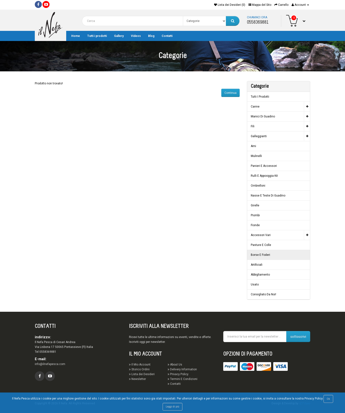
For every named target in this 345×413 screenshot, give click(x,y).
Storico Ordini (139, 369)
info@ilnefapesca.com (50, 364)
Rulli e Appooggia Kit (264, 175)
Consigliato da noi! (263, 294)
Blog (151, 36)
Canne (255, 106)
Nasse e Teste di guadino (268, 195)
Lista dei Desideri (142, 374)
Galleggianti (259, 136)
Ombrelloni (258, 185)
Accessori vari (261, 235)
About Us (175, 364)
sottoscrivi (298, 337)
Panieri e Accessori (264, 166)
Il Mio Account (140, 364)
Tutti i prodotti (97, 36)
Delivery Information (182, 369)
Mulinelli (256, 156)
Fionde (255, 225)
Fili (252, 126)
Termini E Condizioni (182, 379)
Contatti (167, 36)
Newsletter (137, 379)
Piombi (255, 215)
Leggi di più (172, 406)
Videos (136, 36)
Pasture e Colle (261, 245)
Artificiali (256, 264)
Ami (253, 146)
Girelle (255, 205)
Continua (230, 93)
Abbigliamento (260, 274)
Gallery (119, 36)
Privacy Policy (178, 374)
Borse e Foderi (260, 255)
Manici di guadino (263, 116)
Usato (255, 284)
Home (75, 36)
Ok (328, 399)
